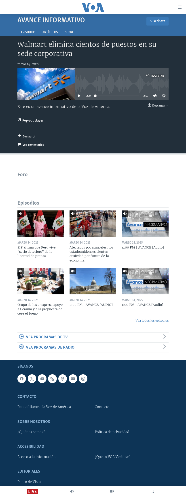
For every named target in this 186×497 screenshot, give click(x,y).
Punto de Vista (29, 482)
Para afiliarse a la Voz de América (44, 407)
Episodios (28, 32)
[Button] (27, 137)
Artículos (50, 32)
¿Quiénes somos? (31, 432)
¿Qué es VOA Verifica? (112, 457)
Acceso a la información (36, 457)
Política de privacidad (112, 432)
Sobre (69, 32)
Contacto (102, 407)
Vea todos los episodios (152, 321)
